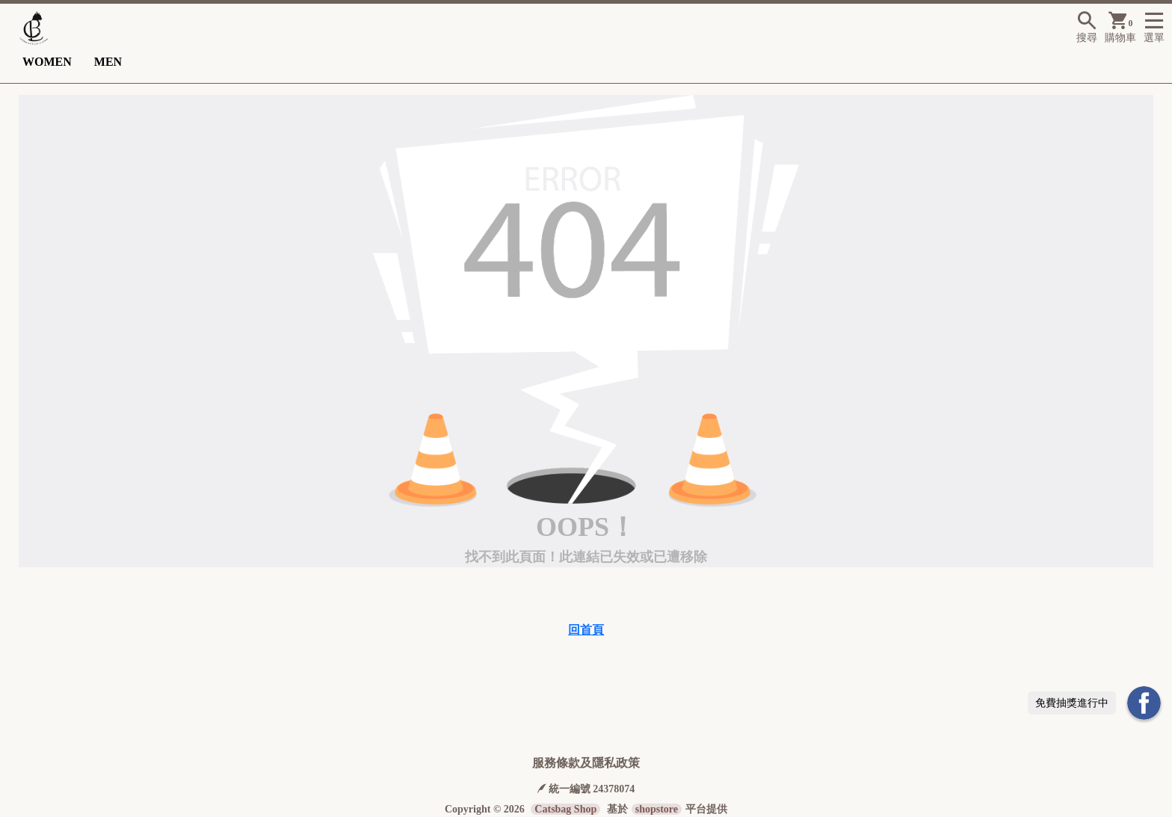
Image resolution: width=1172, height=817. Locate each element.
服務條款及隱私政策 (586, 762)
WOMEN (47, 61)
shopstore (656, 809)
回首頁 (586, 629)
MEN (108, 61)
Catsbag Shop (565, 809)
